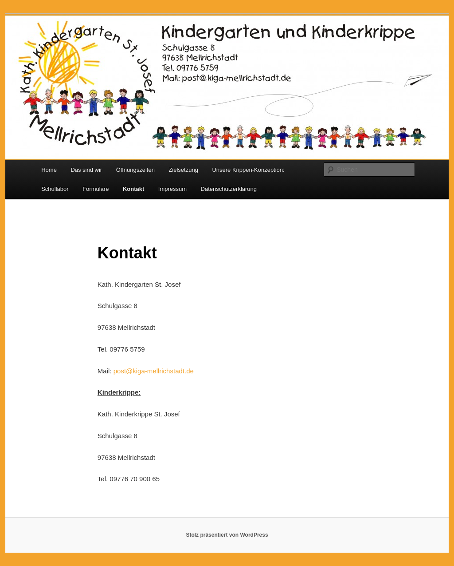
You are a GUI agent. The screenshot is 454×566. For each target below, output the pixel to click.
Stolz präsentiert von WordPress (227, 535)
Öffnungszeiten (135, 169)
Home (49, 169)
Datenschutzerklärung (229, 189)
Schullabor (54, 189)
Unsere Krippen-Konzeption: (248, 169)
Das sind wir (86, 169)
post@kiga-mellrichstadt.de (154, 371)
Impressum (172, 189)
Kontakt (133, 189)
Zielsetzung (183, 169)
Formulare (95, 189)
